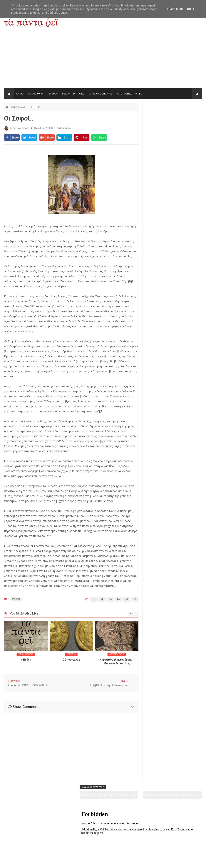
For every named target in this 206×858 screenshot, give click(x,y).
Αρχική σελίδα (18, 107)
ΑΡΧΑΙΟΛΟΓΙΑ (35, 93)
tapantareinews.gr (191, 852)
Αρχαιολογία (22, 834)
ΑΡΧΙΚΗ (20, 93)
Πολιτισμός (103, 834)
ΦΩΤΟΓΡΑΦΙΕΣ (124, 93)
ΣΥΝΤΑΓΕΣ (78, 93)
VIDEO (138, 93)
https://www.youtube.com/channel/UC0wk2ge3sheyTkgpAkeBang (160, 116)
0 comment (64, 128)
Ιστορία (63, 834)
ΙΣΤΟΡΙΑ (52, 93)
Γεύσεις (143, 834)
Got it (191, 9)
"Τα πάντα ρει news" (41, 852)
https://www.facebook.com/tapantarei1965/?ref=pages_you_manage (188, 116)
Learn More (175, 9)
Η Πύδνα (26, 659)
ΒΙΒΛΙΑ (65, 93)
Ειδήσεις (183, 834)
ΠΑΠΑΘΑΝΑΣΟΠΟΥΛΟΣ (100, 93)
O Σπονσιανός (71, 659)
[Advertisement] (103, 60)
